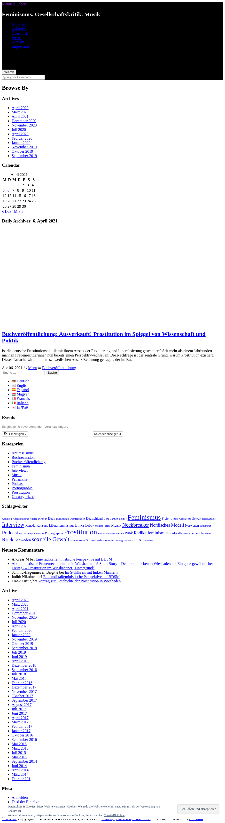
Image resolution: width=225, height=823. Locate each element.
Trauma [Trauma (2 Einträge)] (128, 540)
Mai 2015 (19, 757)
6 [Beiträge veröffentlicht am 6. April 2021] (8, 190)
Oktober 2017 (22, 696)
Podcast (18, 484)
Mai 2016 (19, 744)
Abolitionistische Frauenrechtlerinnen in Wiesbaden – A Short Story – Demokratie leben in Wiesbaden (91, 564)
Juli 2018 (19, 674)
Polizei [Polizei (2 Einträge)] (22, 533)
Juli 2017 (19, 709)
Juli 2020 (19, 129)
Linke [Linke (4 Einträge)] (79, 525)
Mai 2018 (19, 678)
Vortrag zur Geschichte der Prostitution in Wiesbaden (79, 581)
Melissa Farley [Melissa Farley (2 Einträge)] (102, 525)
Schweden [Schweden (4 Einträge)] (23, 540)
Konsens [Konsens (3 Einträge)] (42, 525)
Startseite (19, 25)
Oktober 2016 (22, 735)
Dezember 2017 (24, 687)
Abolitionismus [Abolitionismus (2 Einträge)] (21, 518)
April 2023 (20, 108)
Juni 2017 (19, 713)
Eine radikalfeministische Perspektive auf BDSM (74, 559)
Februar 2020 (22, 138)
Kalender (19, 29)
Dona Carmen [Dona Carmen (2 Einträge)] (111, 518)
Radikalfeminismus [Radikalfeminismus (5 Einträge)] (151, 532)
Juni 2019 (19, 657)
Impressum (20, 46)
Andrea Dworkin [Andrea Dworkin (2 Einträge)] (38, 518)
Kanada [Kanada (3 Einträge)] (30, 525)
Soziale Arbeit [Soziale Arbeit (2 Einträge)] (77, 540)
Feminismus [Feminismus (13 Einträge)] (144, 517)
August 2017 (21, 705)
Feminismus (21, 466)
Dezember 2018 (24, 665)
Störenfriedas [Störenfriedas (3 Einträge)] (95, 540)
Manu (32, 368)
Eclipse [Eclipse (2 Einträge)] (122, 518)
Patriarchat (20, 479)
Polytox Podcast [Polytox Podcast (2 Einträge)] (35, 533)
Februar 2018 (22, 683)
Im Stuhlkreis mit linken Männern (91, 572)
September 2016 (24, 739)
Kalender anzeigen (108, 434)
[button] (15, 434)
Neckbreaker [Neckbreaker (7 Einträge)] (135, 525)
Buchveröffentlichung (59, 368)
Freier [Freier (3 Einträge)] (166, 518)
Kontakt (18, 42)
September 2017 (24, 700)
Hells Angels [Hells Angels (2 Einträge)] (209, 518)
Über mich (20, 33)
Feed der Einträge (25, 802)
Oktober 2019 (22, 151)
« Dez (6, 211)
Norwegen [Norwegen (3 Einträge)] (192, 525)
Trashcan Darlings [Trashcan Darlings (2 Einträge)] (114, 540)
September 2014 (24, 761)
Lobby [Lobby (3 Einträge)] (89, 525)
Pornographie (22, 488)
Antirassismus (23, 453)
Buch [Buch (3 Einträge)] (51, 518)
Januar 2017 (21, 731)
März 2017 (20, 722)
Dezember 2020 (24, 121)
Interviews (20, 470)
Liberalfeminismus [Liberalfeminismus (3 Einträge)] (61, 525)
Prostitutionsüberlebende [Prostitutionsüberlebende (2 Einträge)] (111, 533)
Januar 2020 (21, 143)
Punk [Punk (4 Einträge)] (129, 533)
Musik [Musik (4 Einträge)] (116, 525)
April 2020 (20, 134)
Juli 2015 (19, 753)
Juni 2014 (19, 766)
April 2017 (20, 718)
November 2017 (24, 691)
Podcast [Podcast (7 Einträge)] (10, 533)
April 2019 (20, 661)
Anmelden (20, 797)
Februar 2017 (22, 726)
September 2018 (24, 670)
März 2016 (20, 748)
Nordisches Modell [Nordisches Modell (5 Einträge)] (167, 525)
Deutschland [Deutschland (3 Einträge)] (94, 518)
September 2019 (24, 156)
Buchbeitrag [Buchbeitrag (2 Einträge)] (62, 518)
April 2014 (20, 770)
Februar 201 (21, 779)
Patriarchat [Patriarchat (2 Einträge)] (205, 525)
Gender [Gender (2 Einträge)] (174, 518)
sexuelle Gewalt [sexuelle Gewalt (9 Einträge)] (50, 539)
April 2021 (20, 116)
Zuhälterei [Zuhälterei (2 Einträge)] (147, 540)
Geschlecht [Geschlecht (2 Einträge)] (185, 518)
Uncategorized (23, 497)
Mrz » (18, 211)
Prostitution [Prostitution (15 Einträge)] (80, 532)
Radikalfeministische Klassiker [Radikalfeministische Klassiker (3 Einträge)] (190, 533)
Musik (17, 475)
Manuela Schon (14, 4)
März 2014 (20, 774)
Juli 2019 (19, 652)
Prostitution (21, 492)
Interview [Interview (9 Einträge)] (13, 524)
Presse (17, 38)
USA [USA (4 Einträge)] (137, 540)
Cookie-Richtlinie (114, 815)
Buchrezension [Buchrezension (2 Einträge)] (77, 518)
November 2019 (24, 147)
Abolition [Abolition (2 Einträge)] (7, 518)
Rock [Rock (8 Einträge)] (8, 540)
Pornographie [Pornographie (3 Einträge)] (54, 533)
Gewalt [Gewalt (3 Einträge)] (196, 518)
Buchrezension (23, 457)
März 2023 (20, 112)
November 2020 (24, 125)
